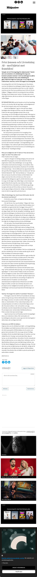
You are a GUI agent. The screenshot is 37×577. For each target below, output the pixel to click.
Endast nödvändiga (19, 567)
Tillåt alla (18, 571)
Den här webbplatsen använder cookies (13, 558)
